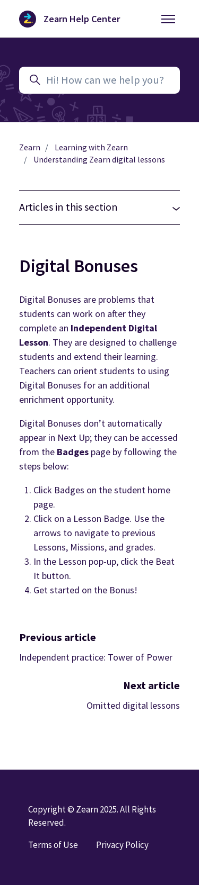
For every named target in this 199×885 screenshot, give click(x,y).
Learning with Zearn (91, 147)
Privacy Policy (122, 845)
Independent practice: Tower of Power (95, 657)
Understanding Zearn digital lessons (99, 160)
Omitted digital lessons (133, 705)
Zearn (29, 147)
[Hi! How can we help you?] (99, 80)
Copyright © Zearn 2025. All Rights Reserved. (92, 815)
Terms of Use (53, 845)
